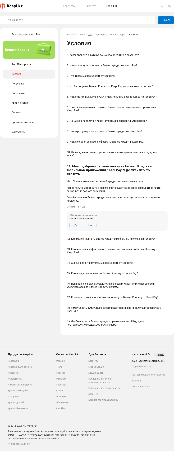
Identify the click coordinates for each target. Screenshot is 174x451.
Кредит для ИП (16, 402)
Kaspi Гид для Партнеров (93, 34)
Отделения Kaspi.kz (142, 366)
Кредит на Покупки (18, 390)
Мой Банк (61, 378)
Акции (59, 390)
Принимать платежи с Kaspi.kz (104, 388)
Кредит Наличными (18, 408)
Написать (159, 355)
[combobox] (80, 20)
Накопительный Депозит (21, 384)
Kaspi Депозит (16, 378)
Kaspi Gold (13, 361)
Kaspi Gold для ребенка (20, 367)
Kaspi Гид (61, 408)
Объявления (62, 402)
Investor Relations (141, 386)
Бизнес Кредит (117, 34)
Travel (59, 367)
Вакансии (137, 380)
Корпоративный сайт (19, 443)
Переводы (61, 384)
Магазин (60, 361)
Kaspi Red (13, 372)
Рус (170, 6)
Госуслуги (61, 396)
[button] (117, 197)
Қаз (162, 6)
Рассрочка (13, 396)
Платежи (60, 372)
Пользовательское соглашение (148, 374)
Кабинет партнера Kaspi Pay (103, 400)
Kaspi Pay (72, 34)
